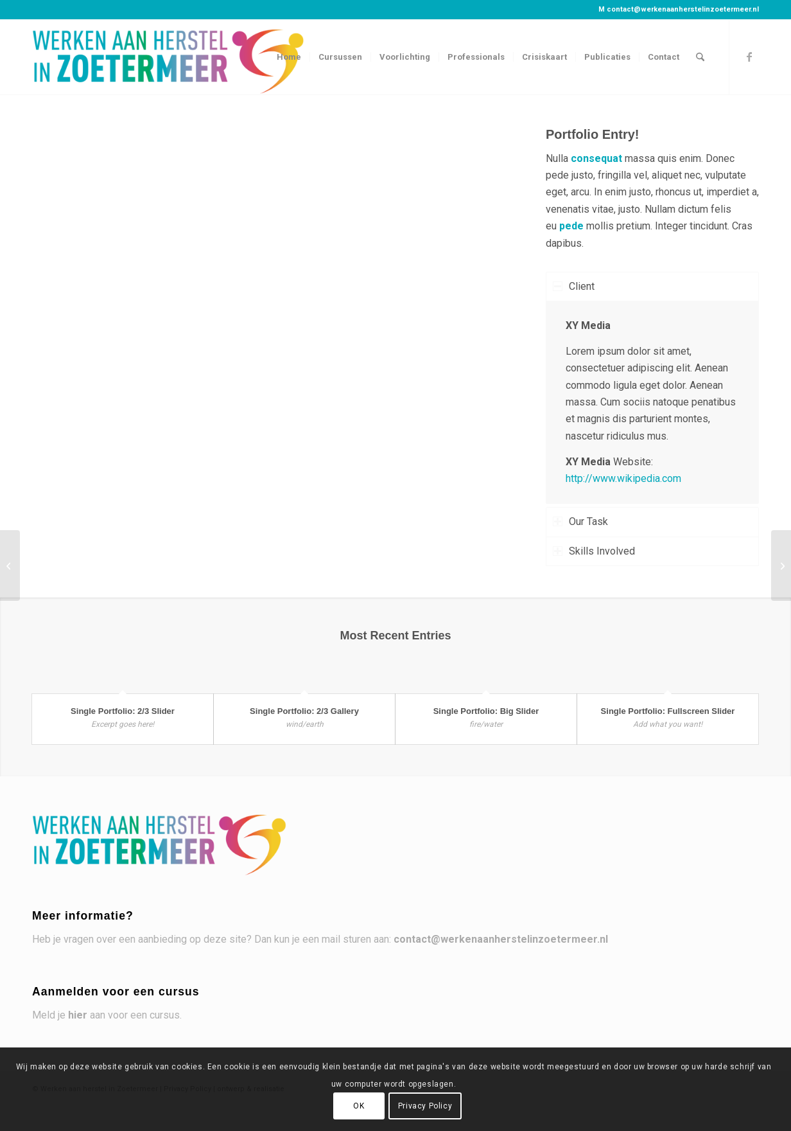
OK (358, 1105)
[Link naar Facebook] (749, 56)
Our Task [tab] (580, 521)
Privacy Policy (425, 1105)
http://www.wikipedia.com (623, 478)
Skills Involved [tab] (594, 551)
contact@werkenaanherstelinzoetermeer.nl (683, 9)
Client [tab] (574, 286)
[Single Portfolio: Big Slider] (10, 565)
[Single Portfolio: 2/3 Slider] (781, 565)
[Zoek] (700, 57)
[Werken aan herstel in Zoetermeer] (169, 57)
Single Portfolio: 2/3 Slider (123, 711)
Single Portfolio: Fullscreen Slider (668, 711)
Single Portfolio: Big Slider (486, 711)
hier (77, 1015)
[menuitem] (288, 57)
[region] (652, 402)
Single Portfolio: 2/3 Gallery (304, 711)
